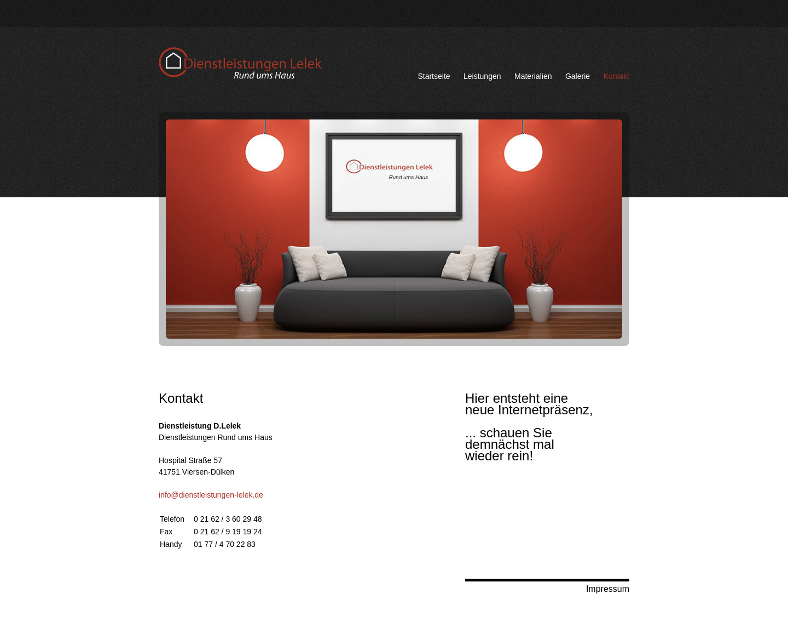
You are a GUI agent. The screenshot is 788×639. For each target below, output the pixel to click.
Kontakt (616, 76)
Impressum (607, 589)
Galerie (577, 76)
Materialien (533, 76)
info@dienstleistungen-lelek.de (211, 494)
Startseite (434, 76)
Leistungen (482, 76)
